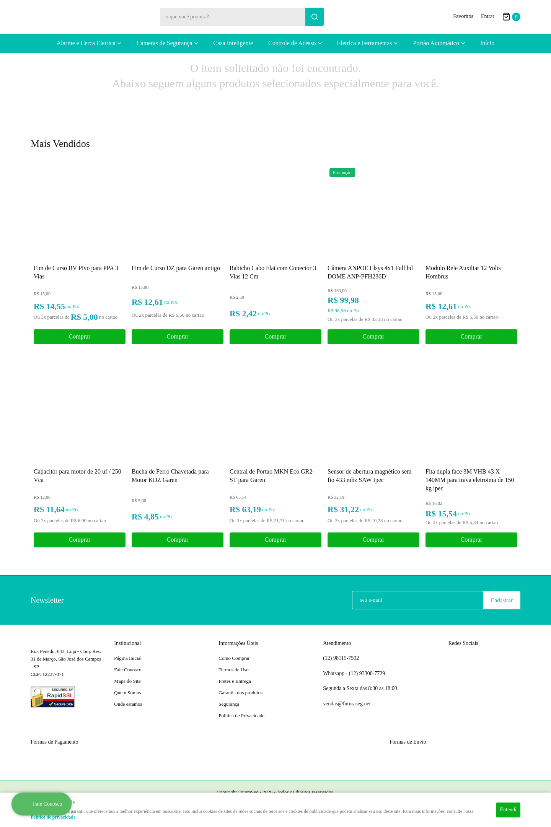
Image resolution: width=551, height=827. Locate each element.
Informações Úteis (238, 643)
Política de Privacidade (241, 715)
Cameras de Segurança (164, 43)
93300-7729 (367, 673)
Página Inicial (128, 658)
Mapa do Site (127, 681)
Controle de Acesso (292, 43)
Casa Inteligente (233, 43)
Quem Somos (127, 692)
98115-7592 (341, 658)
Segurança (228, 704)
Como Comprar (233, 658)
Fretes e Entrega (234, 681)
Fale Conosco (127, 669)
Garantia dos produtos (240, 692)
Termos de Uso (233, 669)
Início (487, 43)
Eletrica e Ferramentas (364, 43)
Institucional (127, 643)
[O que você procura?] (314, 17)
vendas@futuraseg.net (346, 704)
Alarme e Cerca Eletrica (86, 43)
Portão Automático (436, 43)
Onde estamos (128, 704)
